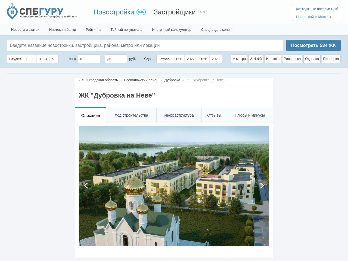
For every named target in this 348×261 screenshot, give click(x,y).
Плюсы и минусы (250, 115)
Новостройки (114, 12)
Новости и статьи (25, 30)
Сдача (149, 59)
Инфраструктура (179, 115)
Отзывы (214, 115)
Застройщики (175, 12)
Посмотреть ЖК (313, 45)
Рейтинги (93, 30)
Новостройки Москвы (313, 17)
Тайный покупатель (126, 30)
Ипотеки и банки (62, 30)
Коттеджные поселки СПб (317, 9)
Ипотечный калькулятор (171, 30)
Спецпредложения (216, 30)
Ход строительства (131, 115)
